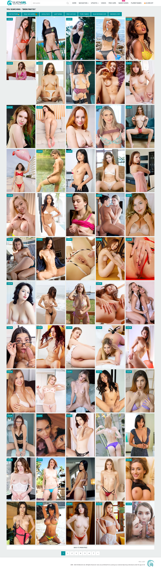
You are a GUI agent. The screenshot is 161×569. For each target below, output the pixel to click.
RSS (140, 561)
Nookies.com (115, 14)
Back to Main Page (80, 547)
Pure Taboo (84, 14)
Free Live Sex (71, 14)
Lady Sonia (58, 14)
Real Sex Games (30, 14)
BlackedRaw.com (99, 14)
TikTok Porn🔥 (14, 14)
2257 (143, 561)
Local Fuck (46, 14)
